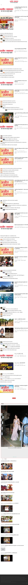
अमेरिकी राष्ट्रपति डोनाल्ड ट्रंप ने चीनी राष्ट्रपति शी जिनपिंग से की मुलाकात (10, 278)
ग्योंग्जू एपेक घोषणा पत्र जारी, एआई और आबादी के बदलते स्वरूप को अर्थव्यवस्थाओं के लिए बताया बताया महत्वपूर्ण (15, 41)
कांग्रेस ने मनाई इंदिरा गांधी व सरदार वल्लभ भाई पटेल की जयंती (7, 492)
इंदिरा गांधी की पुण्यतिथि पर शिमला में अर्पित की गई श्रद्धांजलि (7, 471)
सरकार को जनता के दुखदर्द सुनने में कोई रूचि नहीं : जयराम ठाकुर (14, 310)
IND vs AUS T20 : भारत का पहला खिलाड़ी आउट (8, 373)
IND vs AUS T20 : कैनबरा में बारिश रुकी (20, 362)
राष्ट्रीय (15, 9)
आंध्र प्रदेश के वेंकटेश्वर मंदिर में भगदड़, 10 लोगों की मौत (11, 36)
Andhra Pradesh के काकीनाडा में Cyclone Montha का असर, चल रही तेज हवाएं (12, 378)
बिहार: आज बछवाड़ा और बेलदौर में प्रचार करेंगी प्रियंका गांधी (6, 75)
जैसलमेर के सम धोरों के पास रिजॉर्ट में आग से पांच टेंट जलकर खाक (7, 173)
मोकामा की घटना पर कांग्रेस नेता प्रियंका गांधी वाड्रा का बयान (6, 33)
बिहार (15, 159)
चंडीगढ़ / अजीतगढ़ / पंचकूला (17, 329)
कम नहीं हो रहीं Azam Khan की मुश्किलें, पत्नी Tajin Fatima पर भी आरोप (8, 240)
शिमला (15, 191)
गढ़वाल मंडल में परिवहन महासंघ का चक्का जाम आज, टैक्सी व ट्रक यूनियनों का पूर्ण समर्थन (12, 375)
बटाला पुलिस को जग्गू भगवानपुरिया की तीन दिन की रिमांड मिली (9, 270)
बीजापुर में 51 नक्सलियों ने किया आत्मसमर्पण (20, 319)
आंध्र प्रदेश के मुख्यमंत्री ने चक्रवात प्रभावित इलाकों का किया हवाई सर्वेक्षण (10, 343)
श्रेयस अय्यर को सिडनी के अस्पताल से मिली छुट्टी (20, 48)
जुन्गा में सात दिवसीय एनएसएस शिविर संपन (7, 135)
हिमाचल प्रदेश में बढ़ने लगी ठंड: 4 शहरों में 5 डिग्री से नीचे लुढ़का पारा (17, 275)
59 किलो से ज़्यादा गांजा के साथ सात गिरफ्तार (7, 341)
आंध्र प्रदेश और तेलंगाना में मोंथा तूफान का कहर (8, 104)
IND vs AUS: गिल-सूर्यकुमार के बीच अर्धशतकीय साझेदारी (13, 346)
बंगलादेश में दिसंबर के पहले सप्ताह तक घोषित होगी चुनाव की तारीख (10, 242)
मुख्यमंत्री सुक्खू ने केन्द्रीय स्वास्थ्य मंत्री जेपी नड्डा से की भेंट (11, 209)
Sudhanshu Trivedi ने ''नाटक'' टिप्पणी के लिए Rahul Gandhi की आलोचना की (9, 503)
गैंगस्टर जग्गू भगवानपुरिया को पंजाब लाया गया (12, 273)
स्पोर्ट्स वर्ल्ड (16, 354)
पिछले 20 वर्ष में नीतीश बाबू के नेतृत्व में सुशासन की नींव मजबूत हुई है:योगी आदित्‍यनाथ (9, 176)
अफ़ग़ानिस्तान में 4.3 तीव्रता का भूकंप (6, 315)
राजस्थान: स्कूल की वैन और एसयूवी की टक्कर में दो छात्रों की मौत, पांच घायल (13, 72)
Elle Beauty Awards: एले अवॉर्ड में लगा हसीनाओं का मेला (14, 447)
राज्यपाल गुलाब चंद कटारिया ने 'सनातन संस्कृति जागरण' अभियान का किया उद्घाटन (11, 207)
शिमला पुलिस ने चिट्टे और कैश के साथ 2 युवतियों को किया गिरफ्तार (12, 203)
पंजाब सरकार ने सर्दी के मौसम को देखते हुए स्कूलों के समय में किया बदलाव (15, 109)
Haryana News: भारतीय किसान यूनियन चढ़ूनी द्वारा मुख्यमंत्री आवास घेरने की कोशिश (10, 524)
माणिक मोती (4, 307)
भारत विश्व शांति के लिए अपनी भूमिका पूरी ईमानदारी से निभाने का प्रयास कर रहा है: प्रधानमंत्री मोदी (13, 70)
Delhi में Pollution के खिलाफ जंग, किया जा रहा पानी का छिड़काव (7, 380)
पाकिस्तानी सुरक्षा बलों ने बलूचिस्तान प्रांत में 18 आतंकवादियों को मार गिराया (8, 235)
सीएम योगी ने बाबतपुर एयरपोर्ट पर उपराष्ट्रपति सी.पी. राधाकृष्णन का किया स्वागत (11, 137)
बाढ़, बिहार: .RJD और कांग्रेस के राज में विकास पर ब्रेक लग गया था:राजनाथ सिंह (11, 348)
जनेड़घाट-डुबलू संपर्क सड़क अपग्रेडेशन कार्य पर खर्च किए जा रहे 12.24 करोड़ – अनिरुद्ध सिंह (12, 312)
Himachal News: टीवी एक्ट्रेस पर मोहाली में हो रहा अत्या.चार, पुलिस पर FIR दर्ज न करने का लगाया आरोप (12, 545)
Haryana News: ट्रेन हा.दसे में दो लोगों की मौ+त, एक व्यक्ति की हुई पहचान (9, 552)
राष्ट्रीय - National (16, 92)
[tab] (2, 459)
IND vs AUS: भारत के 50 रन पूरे (19, 353)
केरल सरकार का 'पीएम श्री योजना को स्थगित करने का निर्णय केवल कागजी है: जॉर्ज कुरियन (12, 168)
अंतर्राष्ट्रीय (16, 284)
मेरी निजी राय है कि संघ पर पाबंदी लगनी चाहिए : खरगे (8, 171)
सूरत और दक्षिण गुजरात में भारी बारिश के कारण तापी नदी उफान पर (12, 107)
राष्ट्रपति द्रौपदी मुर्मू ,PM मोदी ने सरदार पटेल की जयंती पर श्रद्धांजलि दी (10, 200)
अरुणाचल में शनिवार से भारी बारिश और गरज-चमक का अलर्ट (9, 102)
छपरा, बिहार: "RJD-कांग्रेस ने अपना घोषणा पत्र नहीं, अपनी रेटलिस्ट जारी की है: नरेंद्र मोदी (9, 237)
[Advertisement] (13, 46)
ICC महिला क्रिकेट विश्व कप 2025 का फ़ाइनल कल (8, 38)
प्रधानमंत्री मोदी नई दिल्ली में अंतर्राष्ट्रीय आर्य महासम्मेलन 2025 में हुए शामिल (11, 140)
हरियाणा (16, 387)
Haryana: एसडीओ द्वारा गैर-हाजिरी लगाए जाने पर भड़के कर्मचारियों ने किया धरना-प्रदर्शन (10, 513)
